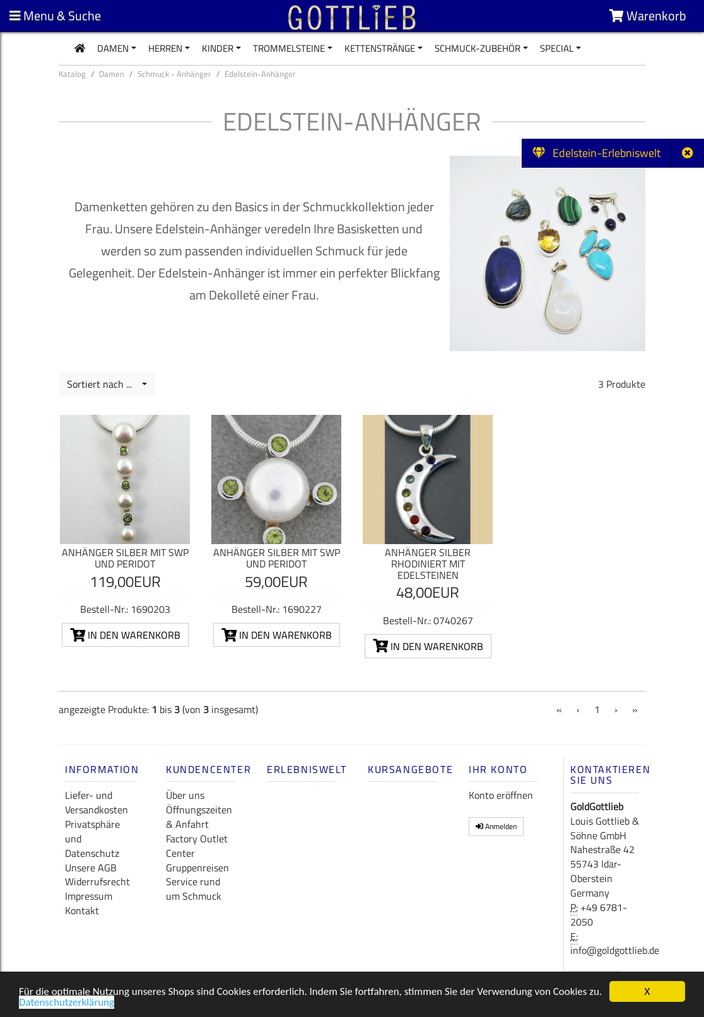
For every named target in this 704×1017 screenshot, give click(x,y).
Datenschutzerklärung (66, 1006)
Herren (165, 48)
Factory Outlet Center (197, 846)
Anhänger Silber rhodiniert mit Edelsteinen (428, 563)
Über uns (185, 795)
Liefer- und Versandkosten (96, 802)
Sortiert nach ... (103, 384)
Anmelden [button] (496, 826)
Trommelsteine (289, 48)
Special (556, 48)
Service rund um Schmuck (193, 889)
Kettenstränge (379, 48)
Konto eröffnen (501, 795)
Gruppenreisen (197, 867)
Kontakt (82, 910)
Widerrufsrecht (97, 881)
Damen (113, 48)
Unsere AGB (91, 867)
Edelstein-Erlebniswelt (596, 152)
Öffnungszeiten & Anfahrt (199, 817)
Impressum (88, 896)
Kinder (217, 48)
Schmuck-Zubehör (477, 48)
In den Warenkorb (125, 634)
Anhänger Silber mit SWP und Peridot (125, 558)
